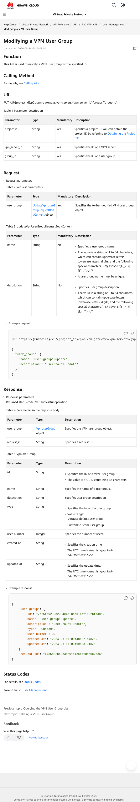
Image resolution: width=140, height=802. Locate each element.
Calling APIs (32, 83)
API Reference (61, 24)
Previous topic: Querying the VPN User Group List (36, 708)
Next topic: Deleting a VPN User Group (29, 714)
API (75, 24)
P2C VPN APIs (90, 24)
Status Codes (32, 681)
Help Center (10, 24)
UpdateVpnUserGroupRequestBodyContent (44, 210)
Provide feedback (38, 737)
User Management (113, 24)
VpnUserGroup (45, 428)
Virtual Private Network (35, 24)
